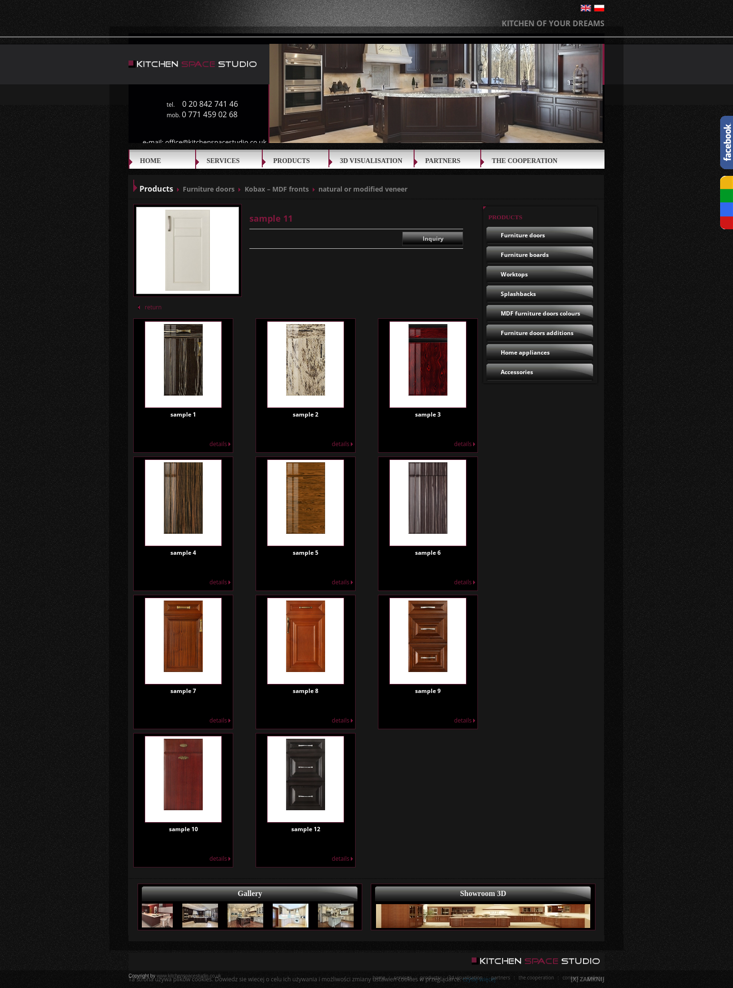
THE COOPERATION (524, 160)
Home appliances (525, 352)
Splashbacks (518, 294)
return (150, 307)
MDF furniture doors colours (540, 313)
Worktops (514, 274)
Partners (442, 160)
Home (150, 160)
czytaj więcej (479, 979)
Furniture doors (209, 189)
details (219, 444)
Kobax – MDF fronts (277, 189)
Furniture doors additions (537, 333)
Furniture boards (525, 255)
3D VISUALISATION (371, 160)
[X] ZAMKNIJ (587, 979)
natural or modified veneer (362, 189)
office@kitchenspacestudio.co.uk (216, 142)
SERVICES (223, 160)
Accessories (517, 372)
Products (291, 160)
